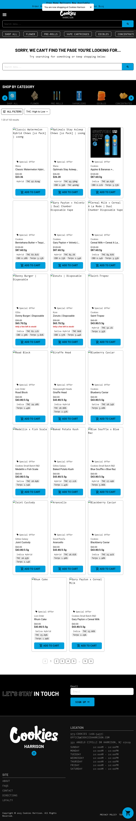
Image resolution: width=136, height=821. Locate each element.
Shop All (11, 34)
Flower (30, 34)
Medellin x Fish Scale (26, 469)
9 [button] (85, 661)
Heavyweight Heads (62, 389)
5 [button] (73, 661)
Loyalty (7, 800)
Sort (28, 108)
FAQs (5, 785)
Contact (7, 790)
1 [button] (51, 661)
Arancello (58, 542)
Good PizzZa (59, 539)
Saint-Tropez (97, 315)
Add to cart (30, 192)
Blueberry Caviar (99, 392)
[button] (4, 14)
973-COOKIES (78, 733)
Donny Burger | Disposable (29, 315)
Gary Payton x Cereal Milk (86, 619)
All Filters (12, 112)
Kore (55, 312)
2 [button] (56, 661)
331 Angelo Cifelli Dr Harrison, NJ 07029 (100, 742)
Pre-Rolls (51, 34)
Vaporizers (79, 103)
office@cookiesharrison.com (90, 737)
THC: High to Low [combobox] (35, 111)
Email (74, 686)
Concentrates (124, 103)
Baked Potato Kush (63, 469)
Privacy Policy (108, 814)
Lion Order (20, 389)
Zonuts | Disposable (63, 315)
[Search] (128, 23)
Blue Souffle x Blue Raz (103, 469)
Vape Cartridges (78, 34)
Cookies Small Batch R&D (27, 466)
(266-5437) (96, 733)
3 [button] (62, 661)
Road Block (21, 392)
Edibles (103, 34)
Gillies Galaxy (59, 466)
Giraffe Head (60, 392)
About (6, 780)
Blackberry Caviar (100, 542)
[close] (91, 7)
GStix (17, 312)
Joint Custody (22, 542)
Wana (18, 166)
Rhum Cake (40, 619)
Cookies (94, 166)
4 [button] (68, 661)
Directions (9, 795)
